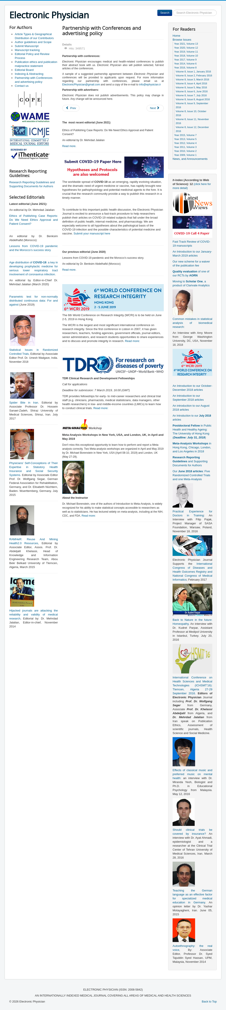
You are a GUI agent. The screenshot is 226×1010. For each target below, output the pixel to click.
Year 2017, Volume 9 (185, 59)
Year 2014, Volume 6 (185, 63)
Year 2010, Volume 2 (185, 151)
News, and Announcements (190, 158)
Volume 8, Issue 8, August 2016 (193, 99)
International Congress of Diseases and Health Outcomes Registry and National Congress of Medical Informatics (192, 571)
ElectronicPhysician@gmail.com (81, 84)
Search (164, 12)
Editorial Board (24, 70)
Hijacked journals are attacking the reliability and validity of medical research (33, 614)
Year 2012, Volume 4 (185, 143)
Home (176, 35)
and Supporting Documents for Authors (190, 461)
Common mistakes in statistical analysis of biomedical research (192, 322)
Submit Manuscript (27, 46)
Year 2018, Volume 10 (186, 55)
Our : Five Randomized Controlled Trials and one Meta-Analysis (191, 475)
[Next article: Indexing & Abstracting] (155, 108)
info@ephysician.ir (150, 84)
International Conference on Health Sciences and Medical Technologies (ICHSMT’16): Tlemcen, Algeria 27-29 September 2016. (192, 685)
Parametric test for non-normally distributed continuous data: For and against (33, 300)
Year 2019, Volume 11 (186, 51)
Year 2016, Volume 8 (185, 67)
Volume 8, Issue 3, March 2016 (192, 79)
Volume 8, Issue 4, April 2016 (191, 83)
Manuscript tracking (27, 50)
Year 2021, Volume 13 (186, 43)
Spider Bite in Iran (23, 402)
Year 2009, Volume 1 (185, 155)
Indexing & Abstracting (29, 74)
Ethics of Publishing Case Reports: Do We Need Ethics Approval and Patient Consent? (33, 219)
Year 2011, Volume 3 (185, 147)
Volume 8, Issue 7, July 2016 (191, 95)
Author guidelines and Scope (33, 42)
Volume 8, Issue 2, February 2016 (194, 75)
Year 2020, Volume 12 (186, 47)
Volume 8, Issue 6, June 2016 (192, 91)
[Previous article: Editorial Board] (70, 108)
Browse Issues (182, 39)
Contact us (21, 85)
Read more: (132, 341)
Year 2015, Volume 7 (185, 135)
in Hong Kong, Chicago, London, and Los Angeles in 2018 (192, 447)
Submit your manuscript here (91, 233)
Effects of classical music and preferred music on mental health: (192, 774)
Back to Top (209, 1001)
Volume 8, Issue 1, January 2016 (193, 71)
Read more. (69, 146)
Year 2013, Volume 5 (185, 139)
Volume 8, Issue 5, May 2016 (191, 87)
